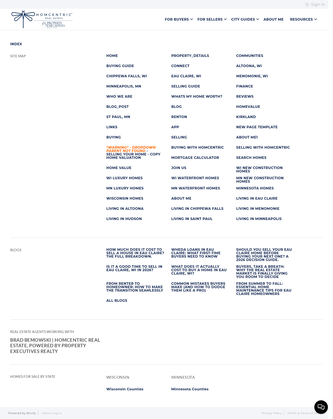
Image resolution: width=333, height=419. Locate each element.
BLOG (176, 107)
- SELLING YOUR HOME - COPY (133, 151)
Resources (303, 19)
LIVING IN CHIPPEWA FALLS (197, 208)
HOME (112, 56)
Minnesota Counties (190, 389)
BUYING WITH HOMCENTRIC (197, 147)
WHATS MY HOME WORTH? (197, 96)
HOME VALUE (118, 168)
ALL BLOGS (116, 300)
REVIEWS (245, 96)
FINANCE (244, 86)
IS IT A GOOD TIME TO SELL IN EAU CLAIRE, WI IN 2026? (134, 268)
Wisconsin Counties (125, 389)
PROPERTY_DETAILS (190, 56)
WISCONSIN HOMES (124, 198)
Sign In (315, 4)
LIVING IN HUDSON (124, 219)
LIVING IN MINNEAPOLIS (259, 219)
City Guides (245, 19)
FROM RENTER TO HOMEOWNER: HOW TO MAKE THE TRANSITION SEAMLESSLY (134, 287)
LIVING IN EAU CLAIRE (257, 198)
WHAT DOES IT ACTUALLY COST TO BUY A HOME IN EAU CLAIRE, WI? (199, 270)
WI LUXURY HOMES (124, 178)
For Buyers (179, 19)
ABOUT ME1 (247, 137)
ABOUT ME (181, 198)
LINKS (111, 127)
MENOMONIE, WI (252, 76)
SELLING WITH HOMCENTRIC (263, 147)
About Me (274, 19)
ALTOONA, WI (249, 66)
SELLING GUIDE (185, 86)
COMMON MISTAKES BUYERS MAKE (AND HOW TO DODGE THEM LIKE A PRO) (198, 287)
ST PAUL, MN (118, 117)
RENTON (179, 117)
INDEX (16, 44)
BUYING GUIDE (120, 66)
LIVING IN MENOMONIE (257, 208)
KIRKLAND (246, 117)
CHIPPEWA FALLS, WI (126, 76)
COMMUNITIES (249, 56)
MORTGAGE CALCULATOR (195, 157)
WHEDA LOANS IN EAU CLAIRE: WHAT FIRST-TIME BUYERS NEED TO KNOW (196, 253)
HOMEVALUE (248, 107)
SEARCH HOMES (251, 157)
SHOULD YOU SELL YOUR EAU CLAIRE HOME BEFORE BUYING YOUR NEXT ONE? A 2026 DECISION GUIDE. (264, 255)
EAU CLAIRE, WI (186, 76)
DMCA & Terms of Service (306, 413)
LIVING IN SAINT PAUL (192, 219)
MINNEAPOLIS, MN (123, 86)
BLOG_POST (117, 107)
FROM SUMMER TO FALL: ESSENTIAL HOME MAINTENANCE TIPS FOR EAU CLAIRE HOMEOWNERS (263, 289)
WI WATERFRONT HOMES (195, 178)
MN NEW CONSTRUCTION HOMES (260, 179)
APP (175, 127)
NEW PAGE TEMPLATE (257, 127)
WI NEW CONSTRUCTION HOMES (259, 169)
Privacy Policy (272, 413)
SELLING (179, 137)
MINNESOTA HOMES (255, 188)
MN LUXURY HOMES (125, 188)
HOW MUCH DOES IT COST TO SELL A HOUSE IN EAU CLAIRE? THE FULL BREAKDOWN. (135, 253)
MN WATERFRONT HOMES (195, 188)
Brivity (31, 413)
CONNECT (180, 66)
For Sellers (212, 19)
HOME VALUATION (123, 157)
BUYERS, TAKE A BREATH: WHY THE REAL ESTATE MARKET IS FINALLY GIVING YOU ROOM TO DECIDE (262, 272)
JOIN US (178, 168)
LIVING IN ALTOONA (125, 208)
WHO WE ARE (119, 96)
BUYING (113, 137)
